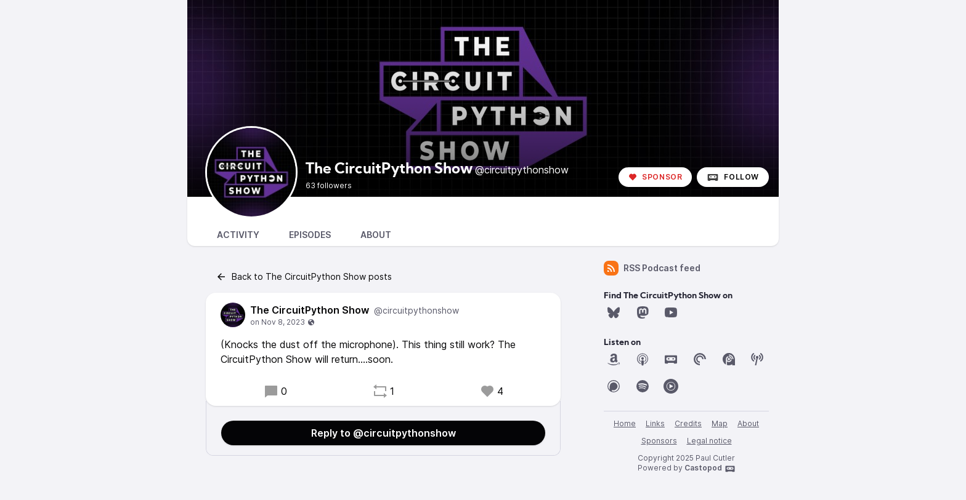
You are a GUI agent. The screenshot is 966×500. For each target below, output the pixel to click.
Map (720, 423)
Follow (733, 177)
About (375, 234)
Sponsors (659, 440)
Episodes (310, 234)
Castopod (710, 468)
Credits (688, 423)
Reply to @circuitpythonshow (383, 433)
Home (625, 423)
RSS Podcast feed (652, 268)
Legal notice (709, 440)
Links (655, 423)
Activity (238, 234)
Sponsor (655, 176)
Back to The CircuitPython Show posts (304, 276)
